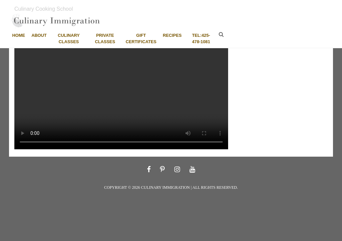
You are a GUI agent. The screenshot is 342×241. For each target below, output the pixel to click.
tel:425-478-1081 (201, 38)
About (39, 35)
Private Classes (105, 38)
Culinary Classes (69, 38)
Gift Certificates (141, 38)
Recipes (172, 35)
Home (18, 35)
